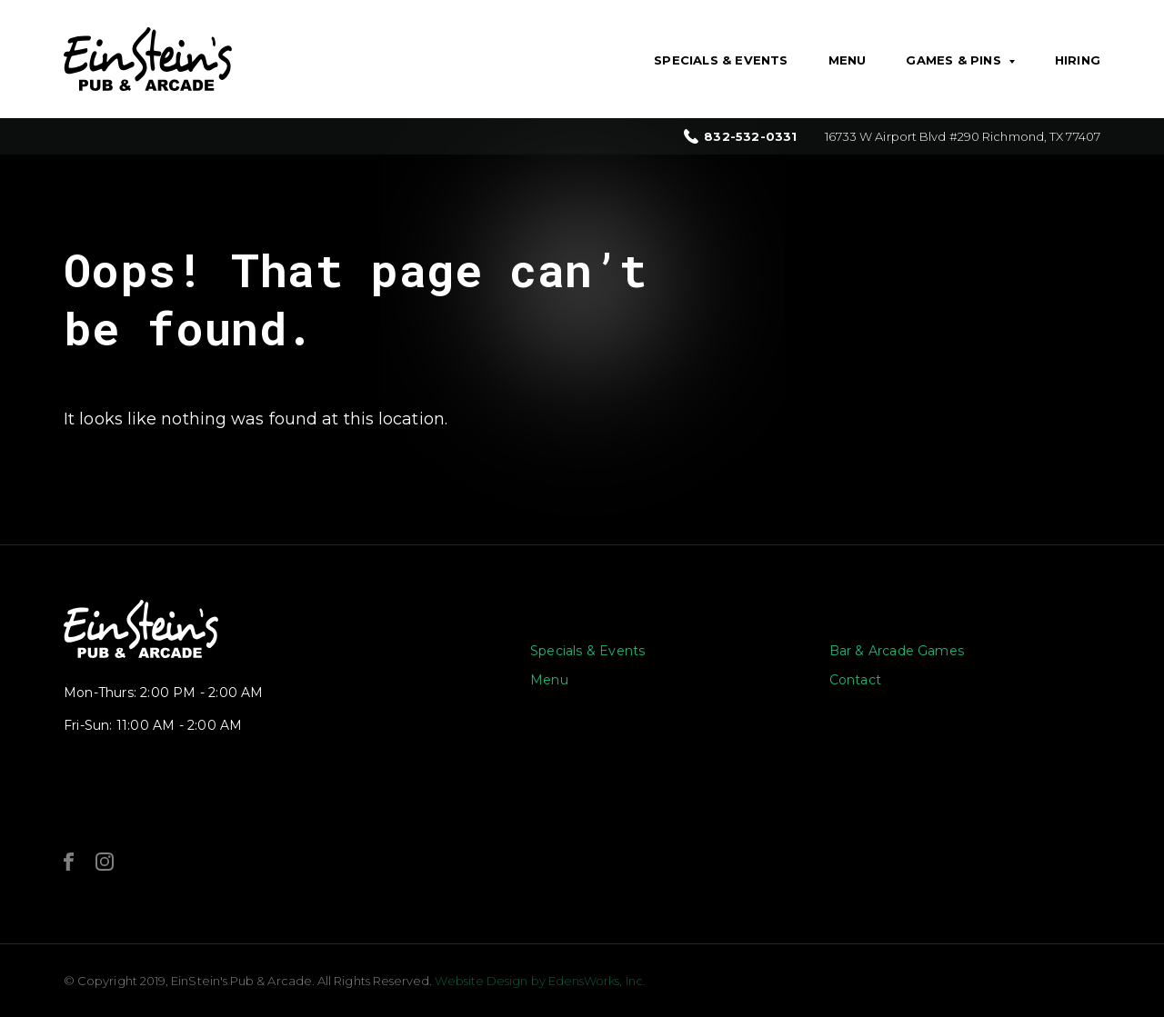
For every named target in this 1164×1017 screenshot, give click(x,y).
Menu (847, 60)
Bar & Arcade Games (897, 651)
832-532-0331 (750, 137)
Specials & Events (721, 60)
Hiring (1077, 60)
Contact (855, 680)
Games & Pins (953, 60)
